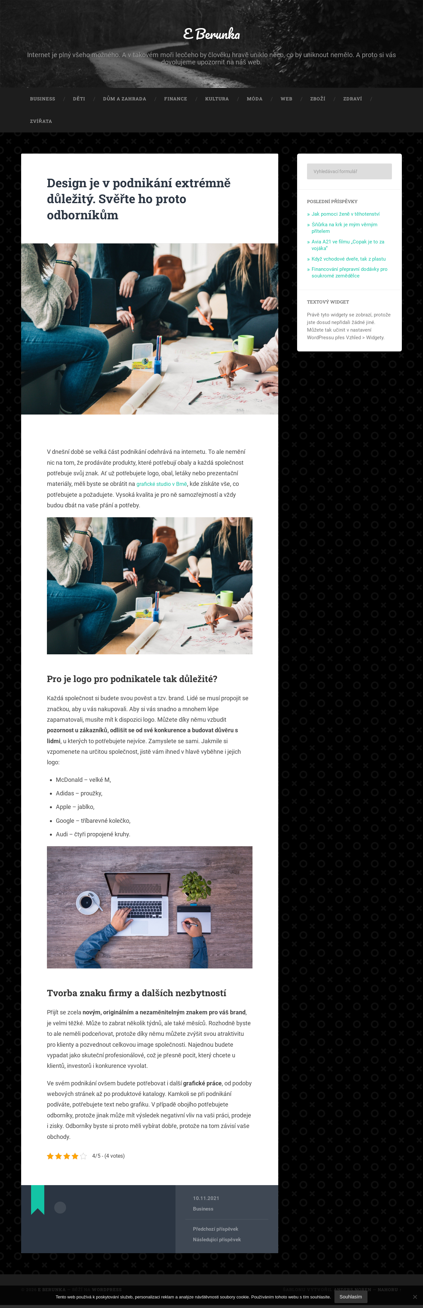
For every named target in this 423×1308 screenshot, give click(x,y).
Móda (255, 102)
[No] (414, 1296)
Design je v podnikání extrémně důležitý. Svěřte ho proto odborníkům (149, 201)
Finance (175, 102)
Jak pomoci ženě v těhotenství (346, 217)
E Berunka (212, 35)
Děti (79, 102)
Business (42, 102)
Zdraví (352, 102)
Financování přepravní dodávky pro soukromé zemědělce (350, 275)
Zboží (317, 102)
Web (286, 102)
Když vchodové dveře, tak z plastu (349, 262)
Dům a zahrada (124, 102)
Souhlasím (351, 1296)
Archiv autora (60, 1210)
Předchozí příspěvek (216, 1232)
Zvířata (41, 124)
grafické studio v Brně (164, 486)
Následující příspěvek (217, 1243)
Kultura (217, 102)
